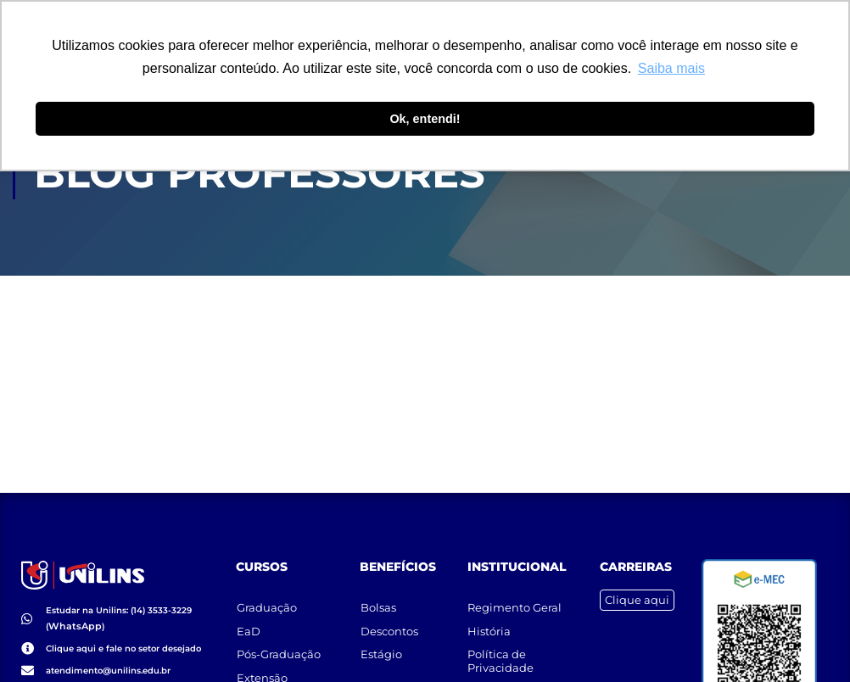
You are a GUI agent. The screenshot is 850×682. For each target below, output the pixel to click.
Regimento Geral (515, 598)
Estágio (381, 646)
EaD (248, 622)
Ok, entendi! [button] (424, 119)
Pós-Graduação (279, 646)
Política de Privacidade (501, 653)
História (490, 622)
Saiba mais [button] (671, 68)
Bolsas (378, 598)
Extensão (262, 671)
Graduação (267, 598)
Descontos (389, 622)
